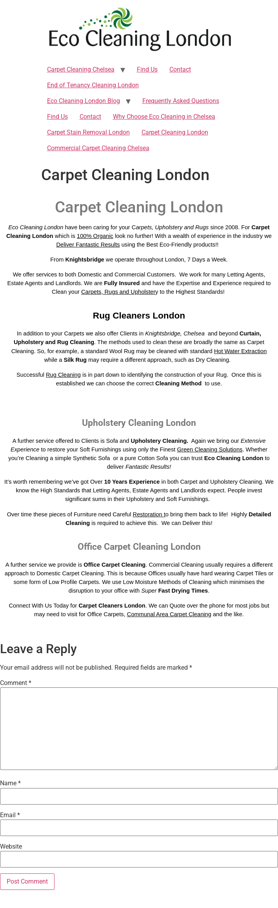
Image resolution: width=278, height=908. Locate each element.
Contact (180, 69)
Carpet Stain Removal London (88, 132)
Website (11, 847)
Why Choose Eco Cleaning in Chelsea (164, 116)
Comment (15, 683)
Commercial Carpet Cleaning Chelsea (98, 148)
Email (10, 815)
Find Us (147, 69)
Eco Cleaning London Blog (83, 101)
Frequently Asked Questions (180, 101)
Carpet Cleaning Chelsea (80, 69)
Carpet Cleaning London (175, 132)
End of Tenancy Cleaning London (93, 85)
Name (10, 783)
